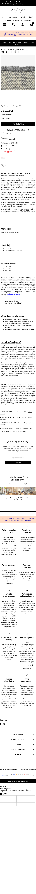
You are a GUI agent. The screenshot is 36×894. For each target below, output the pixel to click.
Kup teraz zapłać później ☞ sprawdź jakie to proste (18, 43)
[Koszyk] (31, 24)
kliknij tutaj (23, 431)
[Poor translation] (4, 794)
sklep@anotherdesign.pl (14, 295)
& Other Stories (27, 17)
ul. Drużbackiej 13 (21, 484)
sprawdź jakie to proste (26, 428)
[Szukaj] (13, 24)
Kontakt (27, 20)
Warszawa (12, 484)
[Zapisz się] (18, 462)
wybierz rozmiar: (6, 114)
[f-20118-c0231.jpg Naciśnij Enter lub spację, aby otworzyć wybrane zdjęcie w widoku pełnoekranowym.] (18, 72)
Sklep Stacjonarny (11, 17)
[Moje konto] (22, 24)
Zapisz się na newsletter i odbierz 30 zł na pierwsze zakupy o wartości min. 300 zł (18, 34)
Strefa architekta (13, 20)
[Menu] (4, 24)
